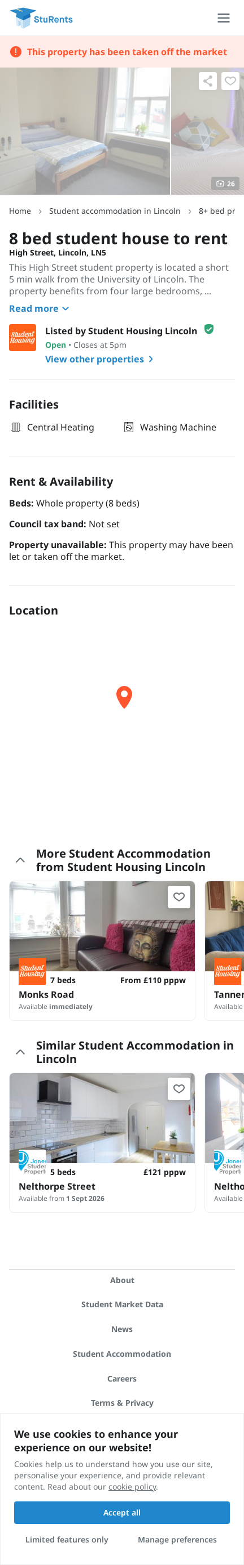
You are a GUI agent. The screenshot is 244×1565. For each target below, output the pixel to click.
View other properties (101, 359)
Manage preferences (177, 1539)
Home (20, 210)
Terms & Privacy (122, 1402)
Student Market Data (122, 1304)
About (122, 1280)
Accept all (122, 1512)
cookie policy (132, 1486)
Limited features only (66, 1539)
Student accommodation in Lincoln (115, 210)
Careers (122, 1378)
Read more (40, 308)
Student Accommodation (122, 1353)
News (122, 1329)
